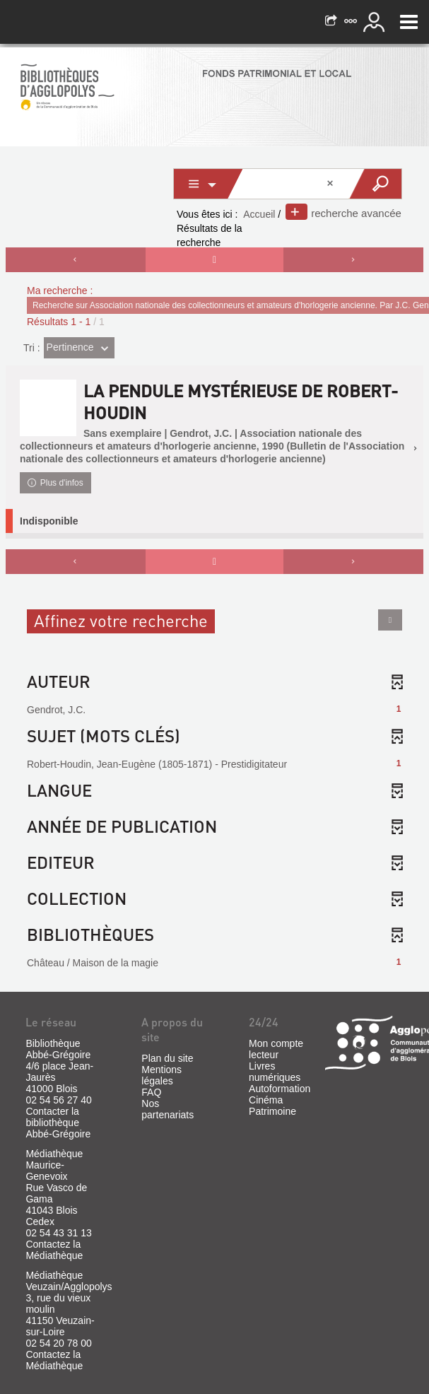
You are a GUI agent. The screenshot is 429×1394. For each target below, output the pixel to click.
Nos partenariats (167, 1109)
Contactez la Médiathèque (54, 1249)
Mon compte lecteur (276, 1049)
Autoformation (279, 1088)
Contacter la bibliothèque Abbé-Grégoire (57, 1123)
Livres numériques (274, 1071)
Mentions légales (161, 1075)
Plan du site (167, 1058)
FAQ (151, 1092)
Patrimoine (272, 1111)
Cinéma (266, 1100)
